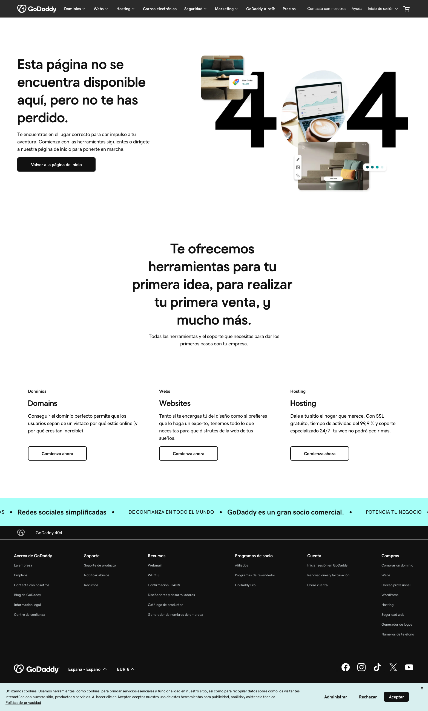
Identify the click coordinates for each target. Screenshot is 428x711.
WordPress (389, 595)
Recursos (91, 585)
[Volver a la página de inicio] (56, 164)
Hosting (387, 604)
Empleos (20, 575)
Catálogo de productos (165, 604)
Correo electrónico (160, 9)
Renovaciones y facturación (328, 575)
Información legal (27, 604)
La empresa (23, 565)
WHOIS (153, 575)
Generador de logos (396, 624)
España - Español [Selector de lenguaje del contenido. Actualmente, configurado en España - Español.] (88, 669)
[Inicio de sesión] (383, 9)
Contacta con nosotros (326, 8)
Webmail (155, 565)
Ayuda (357, 8)
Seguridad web (392, 614)
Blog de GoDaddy (27, 595)
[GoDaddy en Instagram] (361, 670)
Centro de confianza (29, 614)
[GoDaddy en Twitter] (393, 670)
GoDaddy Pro (245, 585)
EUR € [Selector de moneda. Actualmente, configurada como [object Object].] (126, 669)
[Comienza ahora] (57, 453)
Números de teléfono (397, 634)
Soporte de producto (100, 565)
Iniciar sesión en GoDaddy (327, 565)
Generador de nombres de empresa (175, 614)
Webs (385, 575)
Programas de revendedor (255, 575)
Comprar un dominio (397, 565)
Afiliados (241, 565)
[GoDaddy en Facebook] (346, 670)
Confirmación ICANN (164, 585)
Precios (289, 9)
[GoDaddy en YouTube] (409, 670)
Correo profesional (395, 585)
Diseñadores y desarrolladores (171, 595)
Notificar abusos (96, 575)
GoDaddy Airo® (260, 9)
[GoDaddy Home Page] (36, 669)
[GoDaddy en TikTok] (377, 670)
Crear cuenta (317, 585)
